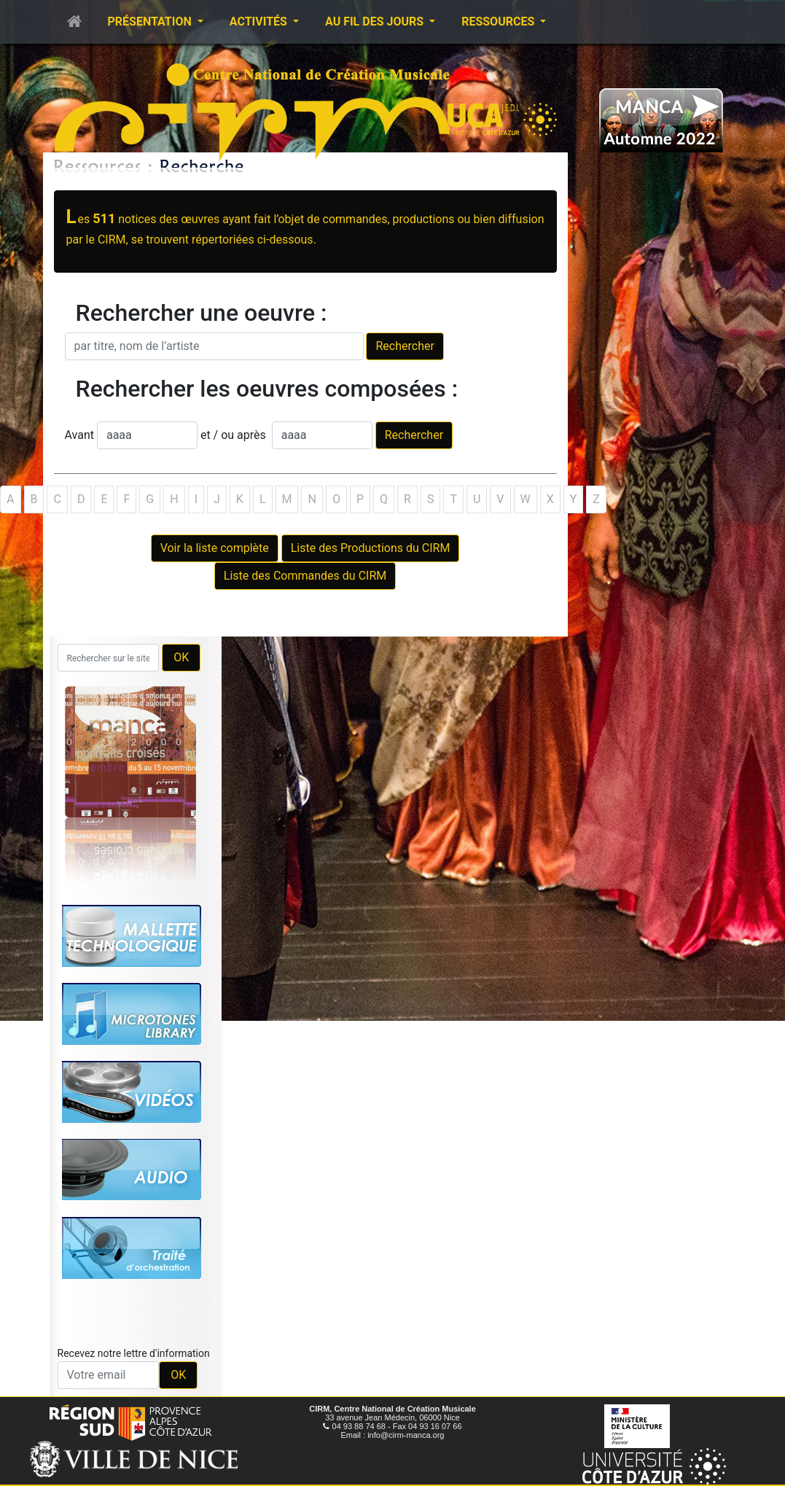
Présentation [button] (151, 21)
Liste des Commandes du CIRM (305, 576)
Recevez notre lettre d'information (134, 1353)
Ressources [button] (499, 21)
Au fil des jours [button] (375, 21)
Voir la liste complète (214, 548)
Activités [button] (260, 21)
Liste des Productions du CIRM (370, 548)
